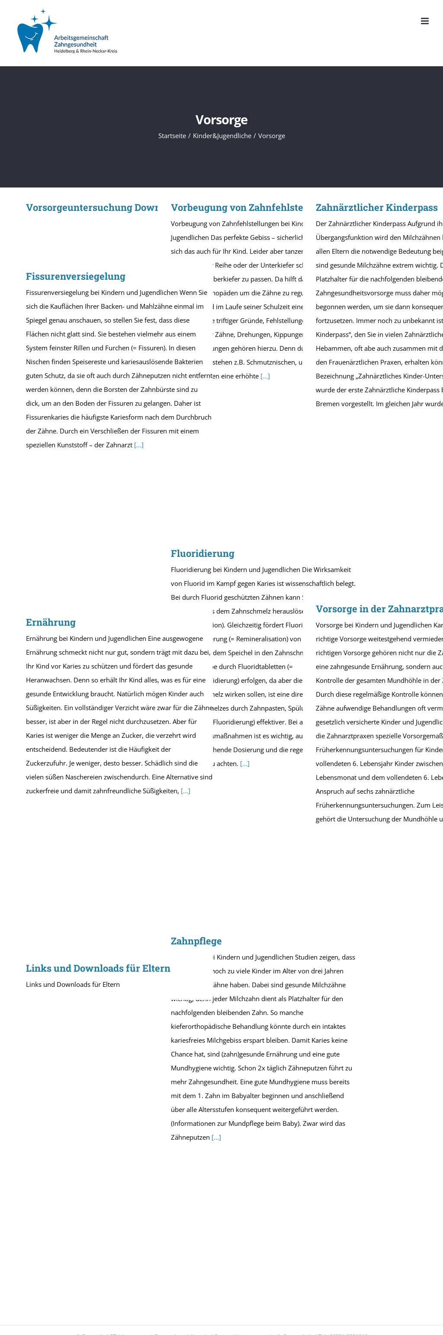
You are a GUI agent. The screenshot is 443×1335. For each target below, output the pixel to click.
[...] (265, 376)
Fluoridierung (202, 553)
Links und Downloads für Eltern (98, 968)
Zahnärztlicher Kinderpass (377, 207)
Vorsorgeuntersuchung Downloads (105, 207)
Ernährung (51, 622)
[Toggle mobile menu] (425, 21)
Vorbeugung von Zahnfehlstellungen (254, 207)
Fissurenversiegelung (75, 276)
